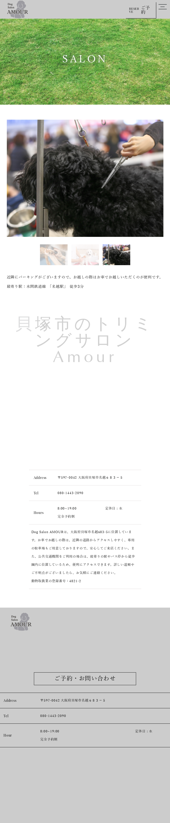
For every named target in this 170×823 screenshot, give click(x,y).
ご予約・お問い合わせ (85, 678)
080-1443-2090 (70, 493)
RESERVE (140, 10)
